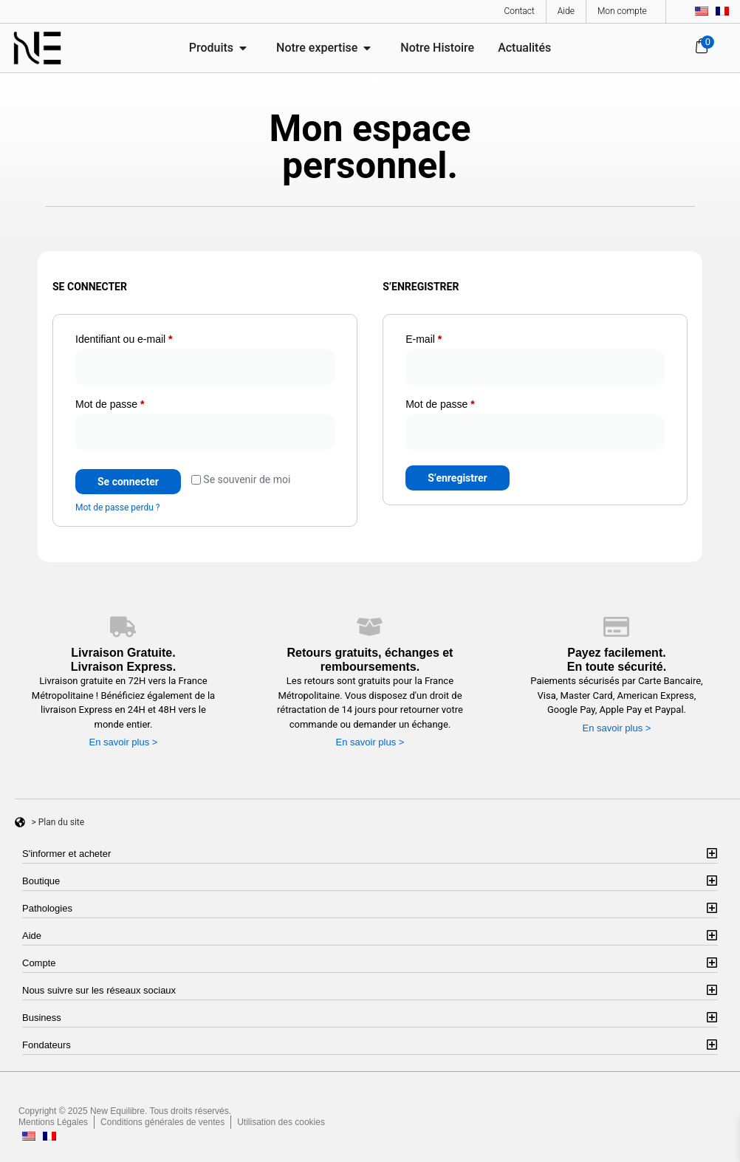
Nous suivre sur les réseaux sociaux (99, 990)
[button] (370, 854)
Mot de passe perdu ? (117, 507)
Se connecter (128, 482)
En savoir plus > (123, 742)
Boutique (41, 880)
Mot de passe (134, 402)
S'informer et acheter (66, 853)
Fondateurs (46, 1044)
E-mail (448, 337)
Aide (31, 935)
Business (41, 1017)
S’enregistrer (457, 478)
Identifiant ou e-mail (148, 337)
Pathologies (47, 908)
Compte (39, 962)
